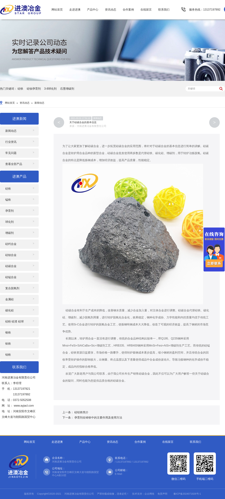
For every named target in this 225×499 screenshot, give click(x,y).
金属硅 (9, 299)
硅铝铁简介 (81, 412)
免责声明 (162, 493)
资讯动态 (110, 9)
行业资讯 (11, 141)
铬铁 (8, 332)
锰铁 (8, 199)
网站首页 (57, 9)
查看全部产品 (13, 164)
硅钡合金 (11, 255)
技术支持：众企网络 (143, 493)
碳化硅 (9, 310)
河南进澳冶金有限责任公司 (91, 126)
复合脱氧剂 (12, 288)
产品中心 (92, 9)
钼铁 (8, 354)
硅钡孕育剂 (34, 88)
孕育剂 (9, 210)
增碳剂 (9, 232)
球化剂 (9, 221)
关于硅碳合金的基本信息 (83, 122)
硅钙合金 (11, 243)
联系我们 (163, 9)
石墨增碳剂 (67, 88)
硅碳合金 (11, 266)
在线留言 (146, 9)
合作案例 (128, 9)
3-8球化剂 (50, 88)
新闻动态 (39, 102)
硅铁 (20, 88)
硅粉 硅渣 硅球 (14, 321)
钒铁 (8, 343)
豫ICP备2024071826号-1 (187, 493)
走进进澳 (75, 9)
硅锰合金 (11, 277)
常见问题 (11, 152)
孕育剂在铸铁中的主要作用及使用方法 (98, 417)
